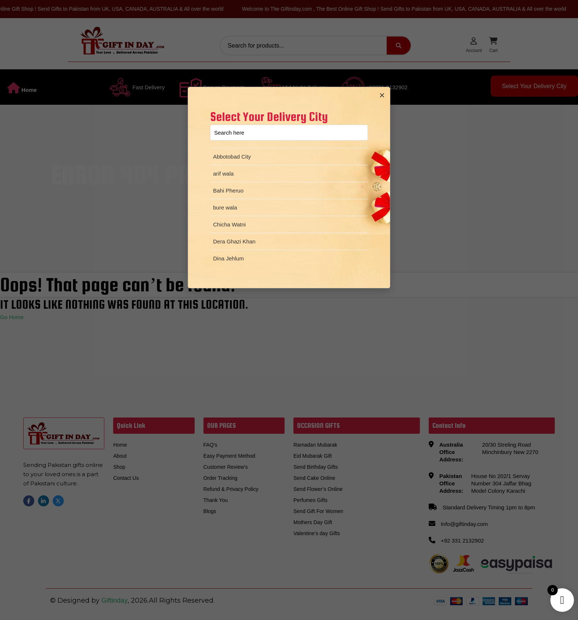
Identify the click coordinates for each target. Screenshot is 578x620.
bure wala (225, 207)
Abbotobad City (232, 156)
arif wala (223, 173)
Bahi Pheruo (228, 190)
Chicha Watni (229, 224)
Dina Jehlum (228, 258)
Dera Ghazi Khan (234, 241)
